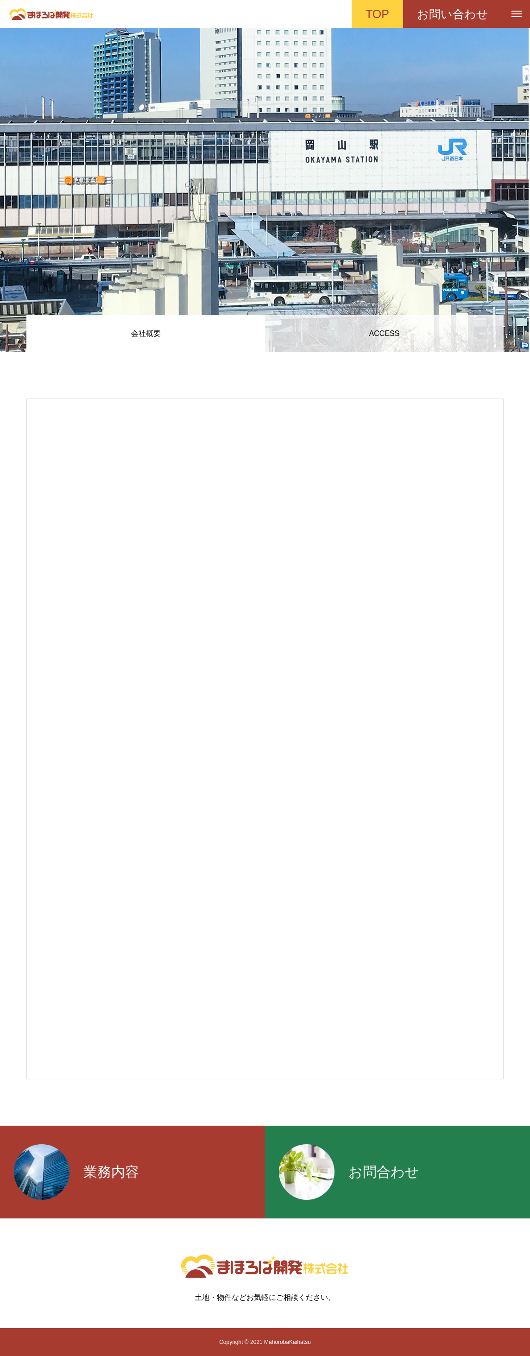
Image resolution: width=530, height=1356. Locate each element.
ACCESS (384, 333)
